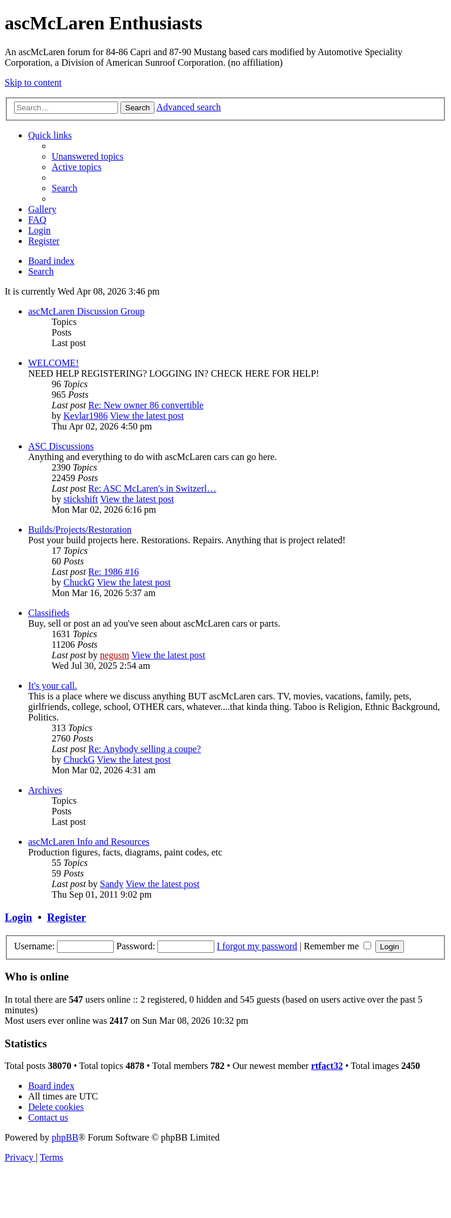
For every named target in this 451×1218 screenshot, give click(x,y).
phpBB (65, 1137)
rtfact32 (327, 1066)
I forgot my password (257, 946)
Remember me (337, 946)
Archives (45, 790)
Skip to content (33, 82)
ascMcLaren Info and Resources (89, 842)
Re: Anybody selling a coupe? (144, 749)
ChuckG (79, 582)
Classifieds (48, 613)
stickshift (80, 499)
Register (66, 917)
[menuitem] (87, 156)
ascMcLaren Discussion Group (86, 311)
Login (18, 917)
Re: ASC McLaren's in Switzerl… (152, 488)
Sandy (111, 884)
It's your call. (52, 686)
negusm (114, 655)
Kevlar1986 (85, 416)
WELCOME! (53, 363)
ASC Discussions (61, 446)
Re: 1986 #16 (113, 572)
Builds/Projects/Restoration (80, 529)
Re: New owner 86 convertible (145, 405)
